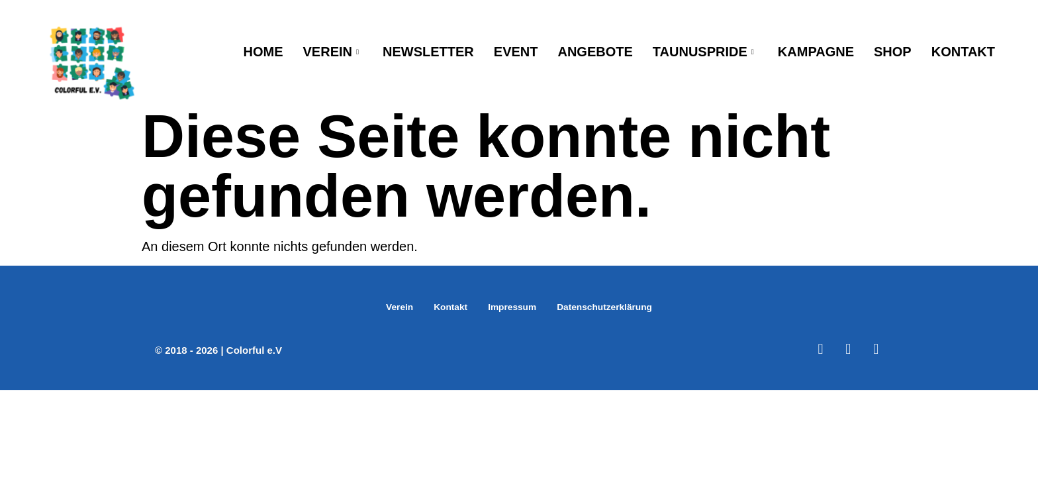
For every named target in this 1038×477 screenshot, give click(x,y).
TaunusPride (703, 51)
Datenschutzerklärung (609, 307)
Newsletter (428, 51)
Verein (331, 51)
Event (516, 51)
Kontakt (963, 51)
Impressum (510, 307)
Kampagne (816, 51)
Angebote (594, 51)
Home (263, 51)
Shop (893, 51)
